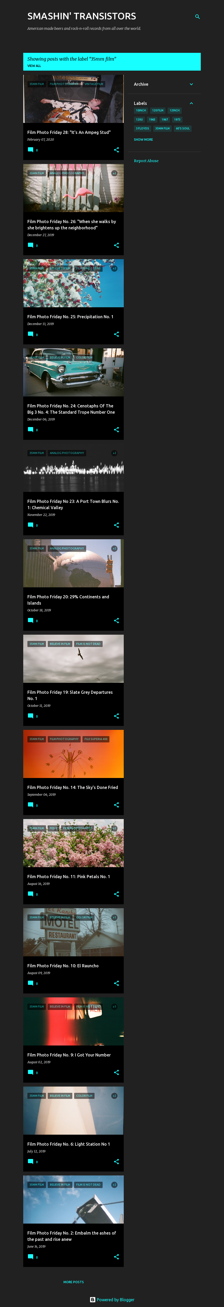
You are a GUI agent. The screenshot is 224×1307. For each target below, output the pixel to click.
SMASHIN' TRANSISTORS (81, 15)
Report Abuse (146, 160)
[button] (116, 150)
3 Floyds (142, 128)
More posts (73, 1282)
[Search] (197, 16)
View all (34, 65)
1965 (152, 119)
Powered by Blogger (112, 1299)
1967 (165, 119)
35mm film (162, 128)
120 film (157, 110)
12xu (139, 119)
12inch (175, 110)
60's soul (183, 128)
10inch (141, 110)
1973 (177, 119)
